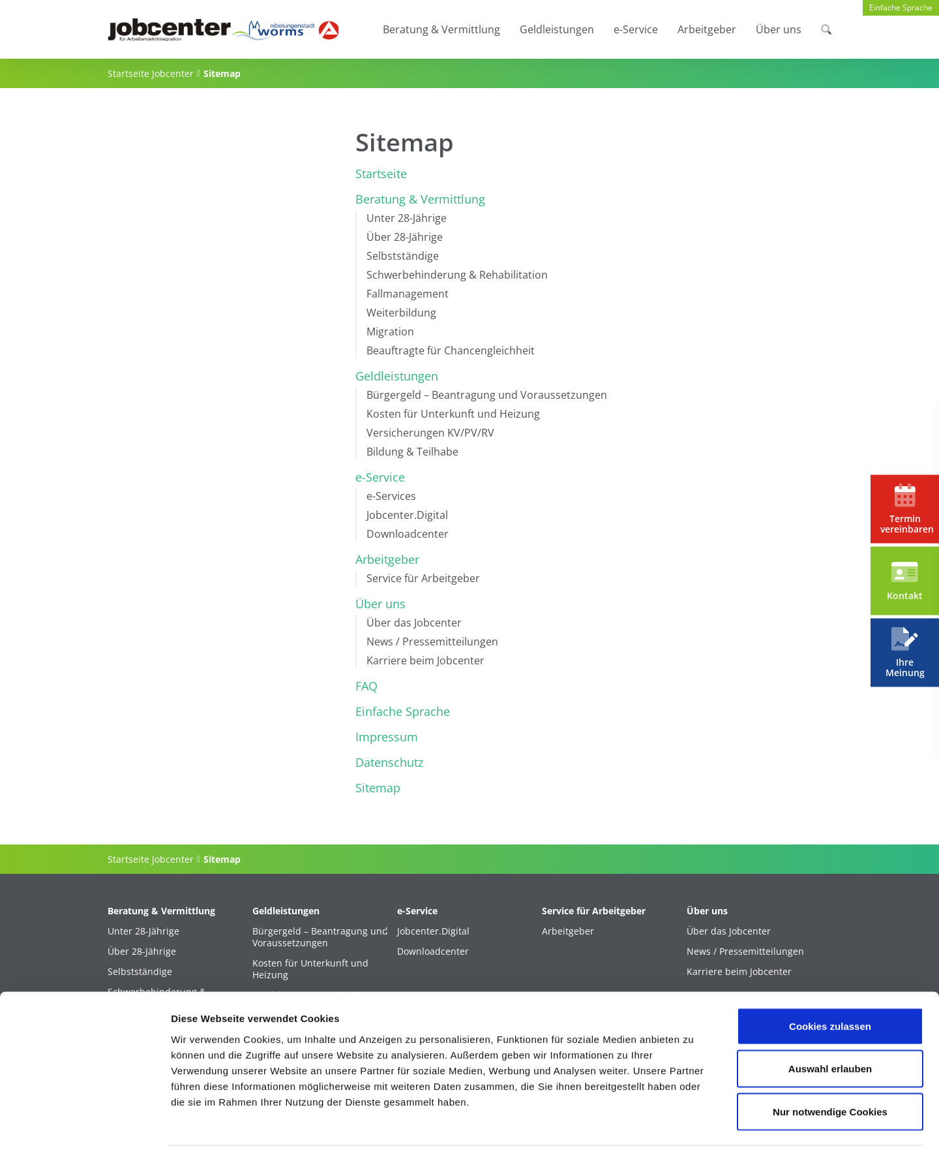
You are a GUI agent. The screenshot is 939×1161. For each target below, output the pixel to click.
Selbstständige (402, 256)
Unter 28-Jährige (406, 218)
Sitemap (377, 788)
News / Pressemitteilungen (432, 641)
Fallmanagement (407, 293)
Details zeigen (693, 1135)
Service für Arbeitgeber (423, 578)
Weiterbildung (401, 312)
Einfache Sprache (900, 7)
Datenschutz (389, 762)
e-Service (636, 29)
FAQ (366, 686)
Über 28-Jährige (404, 237)
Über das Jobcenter (414, 622)
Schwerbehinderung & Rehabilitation (457, 275)
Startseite (381, 173)
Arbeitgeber (707, 29)
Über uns (778, 29)
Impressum (386, 737)
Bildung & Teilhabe (412, 451)
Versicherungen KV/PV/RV (430, 433)
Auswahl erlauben (830, 1032)
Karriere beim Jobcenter (425, 660)
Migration (390, 331)
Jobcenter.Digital (407, 515)
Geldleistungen (557, 29)
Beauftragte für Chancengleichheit (450, 350)
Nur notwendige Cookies (830, 1075)
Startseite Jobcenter (151, 73)
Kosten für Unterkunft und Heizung (453, 414)
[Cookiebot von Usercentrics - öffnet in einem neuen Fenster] (84, 1135)
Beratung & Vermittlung (441, 29)
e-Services (391, 496)
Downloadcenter (407, 534)
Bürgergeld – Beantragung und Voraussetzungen (486, 395)
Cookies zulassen (830, 989)
